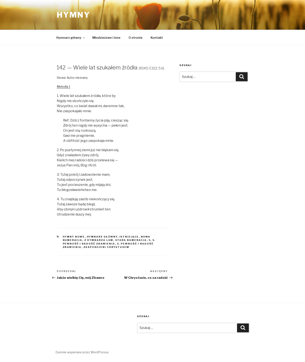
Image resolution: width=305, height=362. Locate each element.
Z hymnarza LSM (98, 240)
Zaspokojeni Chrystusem (106, 247)
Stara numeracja (131, 240)
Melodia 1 (63, 86)
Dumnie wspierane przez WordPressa (81, 352)
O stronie (136, 37)
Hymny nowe (74, 236)
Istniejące (129, 236)
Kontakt (157, 37)
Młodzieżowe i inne (106, 37)
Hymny (73, 14)
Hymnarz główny (70, 37)
